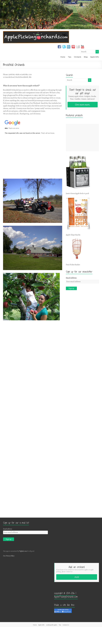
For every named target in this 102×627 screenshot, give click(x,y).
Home (62, 57)
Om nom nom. (82, 104)
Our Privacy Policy (8, 556)
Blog (86, 57)
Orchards (77, 57)
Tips (69, 57)
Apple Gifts (94, 57)
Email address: (71, 278)
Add (76, 576)
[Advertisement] (82, 137)
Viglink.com (23, 551)
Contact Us (66, 625)
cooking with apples (51, 625)
